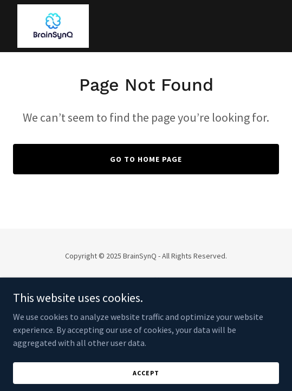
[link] (53, 26)
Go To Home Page (146, 159)
